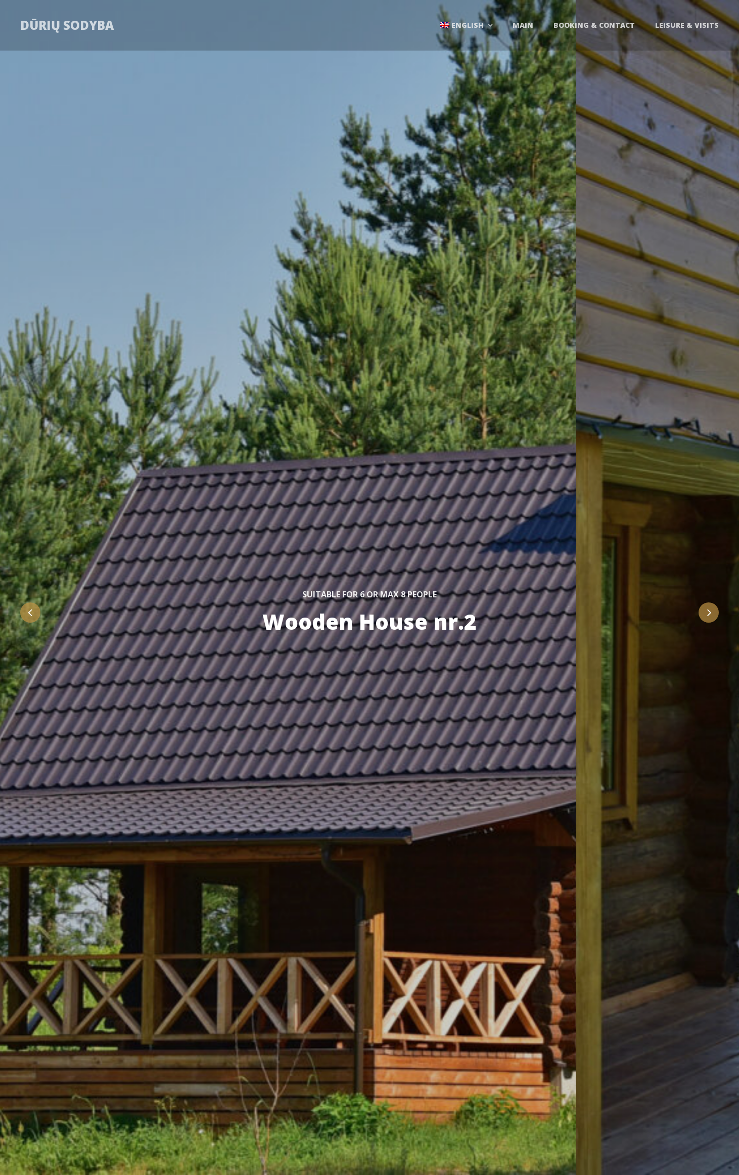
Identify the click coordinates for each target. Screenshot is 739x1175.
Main (523, 25)
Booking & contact (594, 25)
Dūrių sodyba (67, 25)
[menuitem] (466, 25)
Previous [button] (30, 612)
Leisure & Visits (687, 25)
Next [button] (709, 612)
